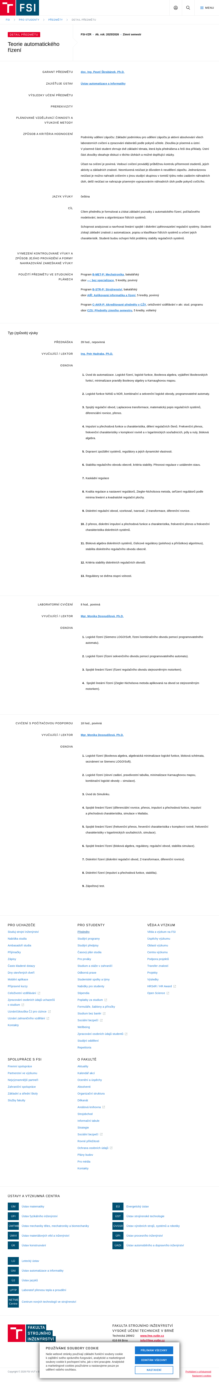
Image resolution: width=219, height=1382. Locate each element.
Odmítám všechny (154, 1360)
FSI (8, 19)
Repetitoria (84, 1047)
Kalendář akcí (86, 1073)
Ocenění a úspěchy (89, 1079)
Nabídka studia (17, 938)
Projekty (152, 972)
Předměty (55, 19)
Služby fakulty (16, 1100)
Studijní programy (88, 938)
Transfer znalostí (158, 965)
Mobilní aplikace (18, 979)
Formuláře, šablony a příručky (96, 1006)
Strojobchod (85, 1114)
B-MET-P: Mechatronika (108, 274)
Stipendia (83, 993)
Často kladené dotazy (21, 965)
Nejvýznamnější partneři (23, 1079)
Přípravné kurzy (18, 986)
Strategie (83, 1127)
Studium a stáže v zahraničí (94, 965)
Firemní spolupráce (20, 1066)
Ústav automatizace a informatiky (103, 83)
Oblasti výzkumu (157, 945)
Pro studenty (29, 19)
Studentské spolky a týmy (93, 979)
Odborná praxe (86, 972)
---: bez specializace (100, 280)
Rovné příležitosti (88, 1141)
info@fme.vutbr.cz (152, 1340)
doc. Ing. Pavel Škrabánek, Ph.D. (102, 71)
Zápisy (12, 959)
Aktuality (82, 1066)
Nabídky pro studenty (90, 986)
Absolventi (83, 1086)
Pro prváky (84, 959)
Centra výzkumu (157, 952)
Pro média (83, 1161)
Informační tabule (88, 1120)
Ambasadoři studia (19, 945)
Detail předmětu (84, 19)
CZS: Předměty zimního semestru (109, 310)
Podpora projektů (158, 959)
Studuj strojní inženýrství (23, 931)
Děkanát (82, 1100)
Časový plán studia (89, 952)
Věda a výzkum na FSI (161, 931)
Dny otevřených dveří (21, 972)
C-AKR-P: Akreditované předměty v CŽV (119, 304)
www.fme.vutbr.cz (152, 1335)
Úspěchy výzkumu (158, 938)
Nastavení (154, 1370)
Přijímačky (14, 952)
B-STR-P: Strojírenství (107, 289)
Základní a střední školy (23, 1093)
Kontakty (13, 1025)
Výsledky (153, 979)
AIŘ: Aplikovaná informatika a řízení (111, 295)
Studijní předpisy (87, 945)
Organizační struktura (91, 1093)
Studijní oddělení (88, 1040)
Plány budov (85, 1154)
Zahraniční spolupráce (22, 1086)
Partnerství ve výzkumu (22, 1073)
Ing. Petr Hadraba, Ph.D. (97, 353)
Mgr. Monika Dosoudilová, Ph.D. (102, 616)
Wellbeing (83, 1027)
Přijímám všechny (154, 1350)
